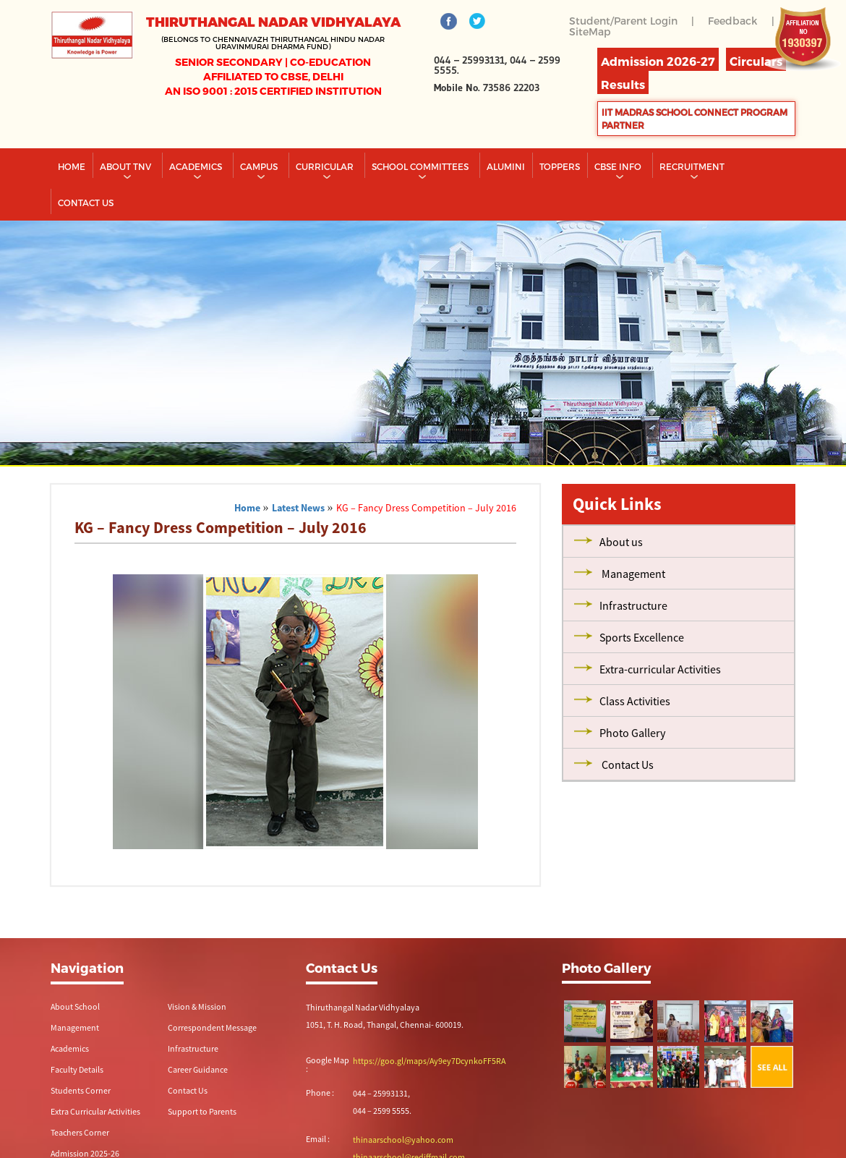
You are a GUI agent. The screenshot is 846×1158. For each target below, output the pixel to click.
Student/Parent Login (623, 20)
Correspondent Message (212, 1027)
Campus (260, 166)
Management (75, 1027)
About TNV (126, 166)
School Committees (421, 166)
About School (75, 1006)
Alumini (506, 166)
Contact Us (188, 1090)
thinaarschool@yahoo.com (403, 1139)
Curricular (326, 166)
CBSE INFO (619, 166)
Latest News (298, 507)
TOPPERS (559, 166)
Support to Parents (202, 1111)
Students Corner (81, 1090)
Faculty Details (77, 1069)
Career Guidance (198, 1069)
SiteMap (590, 31)
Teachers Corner (80, 1132)
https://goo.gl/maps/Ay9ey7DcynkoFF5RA (429, 1060)
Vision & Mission (197, 1006)
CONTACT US (86, 202)
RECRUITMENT (693, 166)
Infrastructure (193, 1048)
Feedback (732, 20)
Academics (196, 166)
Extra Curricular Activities (95, 1111)
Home (71, 166)
